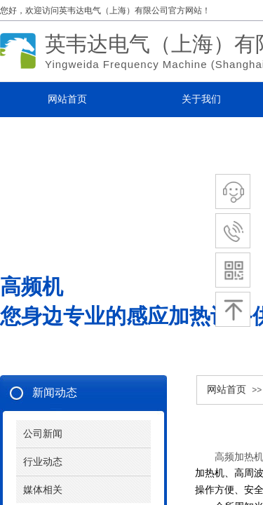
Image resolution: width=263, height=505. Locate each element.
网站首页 (226, 389)
